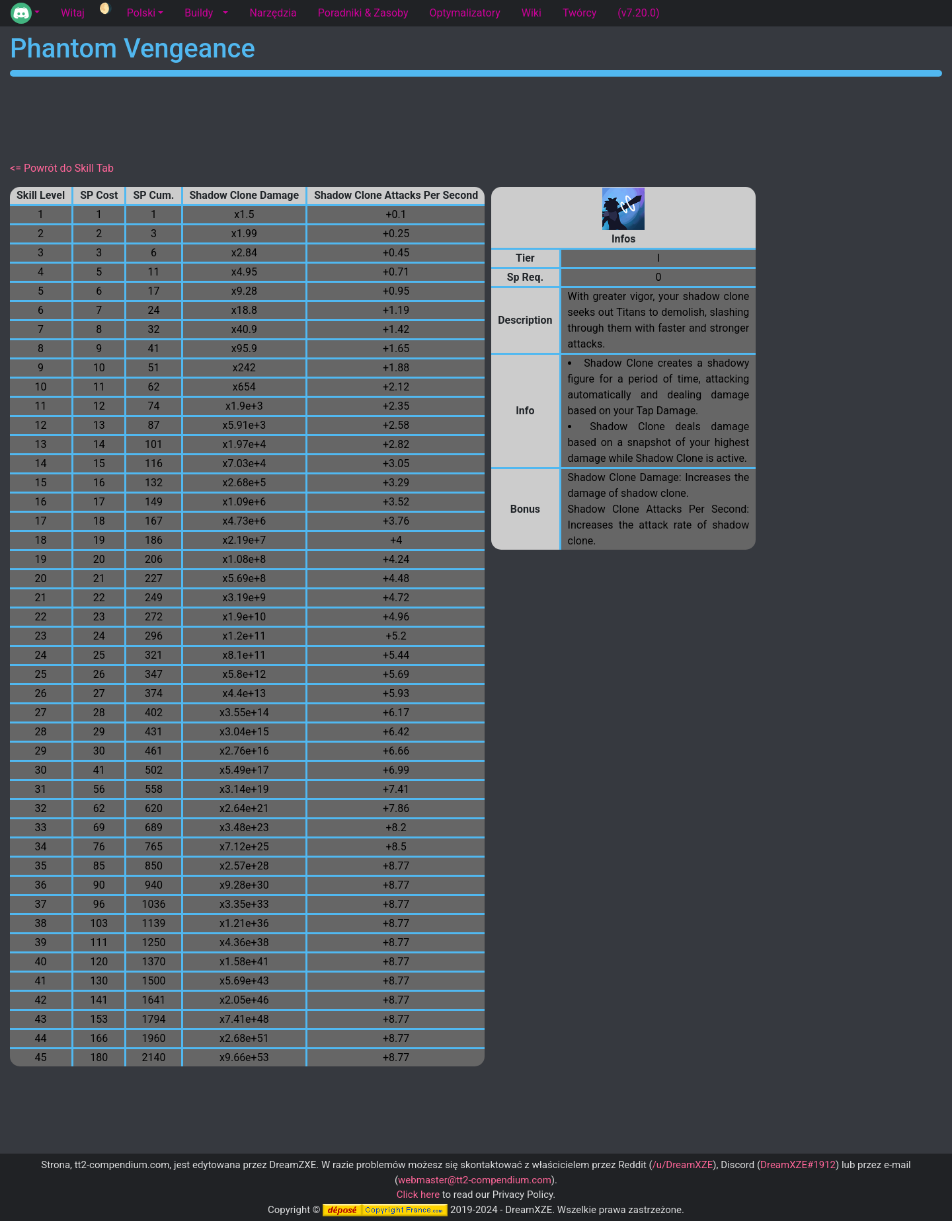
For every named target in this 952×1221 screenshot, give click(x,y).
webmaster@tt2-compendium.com (474, 1180)
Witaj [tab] (73, 13)
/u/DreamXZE (683, 1165)
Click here (418, 1195)
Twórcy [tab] (579, 13)
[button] (25, 13)
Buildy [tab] (198, 13)
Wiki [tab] (531, 13)
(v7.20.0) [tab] (638, 13)
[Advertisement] (476, 116)
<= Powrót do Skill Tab (62, 168)
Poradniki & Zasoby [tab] (363, 13)
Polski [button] (141, 13)
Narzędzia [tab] (272, 13)
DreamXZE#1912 (798, 1165)
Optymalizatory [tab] (464, 13)
